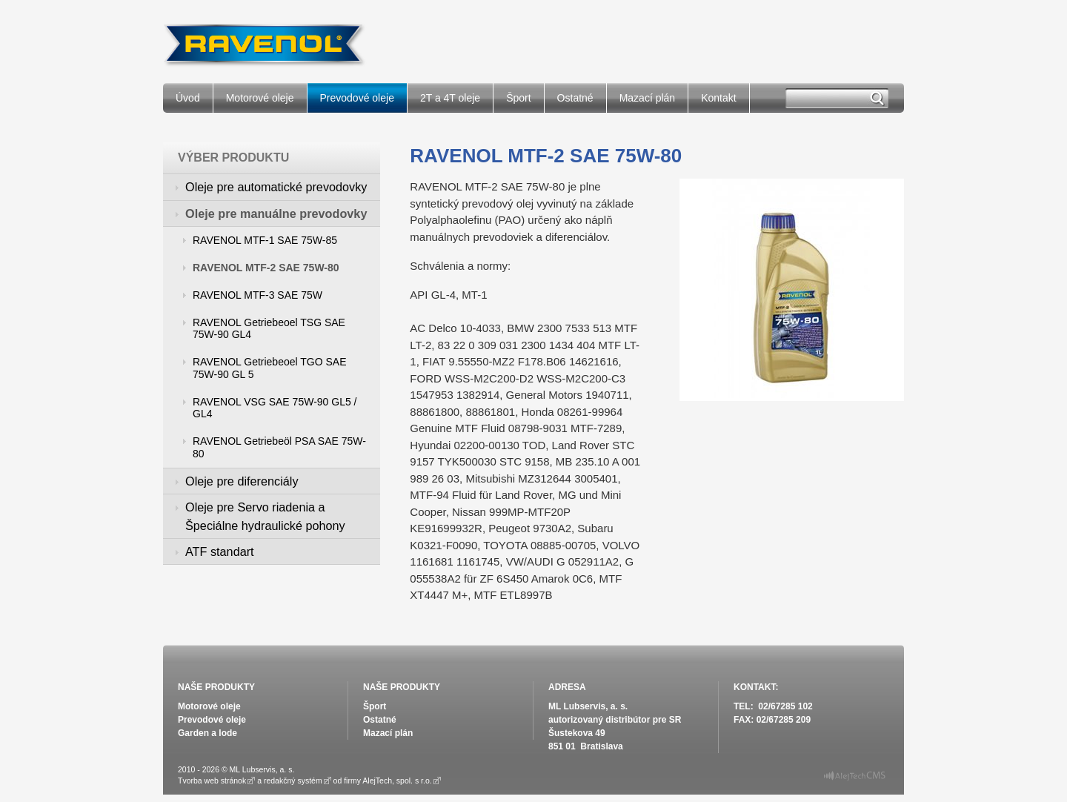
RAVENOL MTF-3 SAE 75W (257, 295)
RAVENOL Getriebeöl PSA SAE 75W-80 (279, 447)
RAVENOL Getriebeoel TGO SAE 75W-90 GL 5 (270, 368)
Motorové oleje (260, 98)
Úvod (188, 98)
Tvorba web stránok (212, 780)
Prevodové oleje (357, 98)
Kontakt (718, 98)
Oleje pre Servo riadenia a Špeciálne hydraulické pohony (265, 515)
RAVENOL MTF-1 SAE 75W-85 (265, 240)
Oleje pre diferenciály (242, 481)
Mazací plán (647, 98)
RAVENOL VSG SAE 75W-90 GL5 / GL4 (275, 408)
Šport (518, 98)
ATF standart (219, 551)
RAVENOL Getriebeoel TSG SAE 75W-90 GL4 (269, 329)
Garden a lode (207, 733)
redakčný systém (293, 780)
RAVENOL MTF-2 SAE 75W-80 (266, 268)
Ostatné (575, 98)
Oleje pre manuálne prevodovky (276, 213)
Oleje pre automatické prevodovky (276, 186)
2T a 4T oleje (450, 98)
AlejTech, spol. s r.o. (396, 780)
